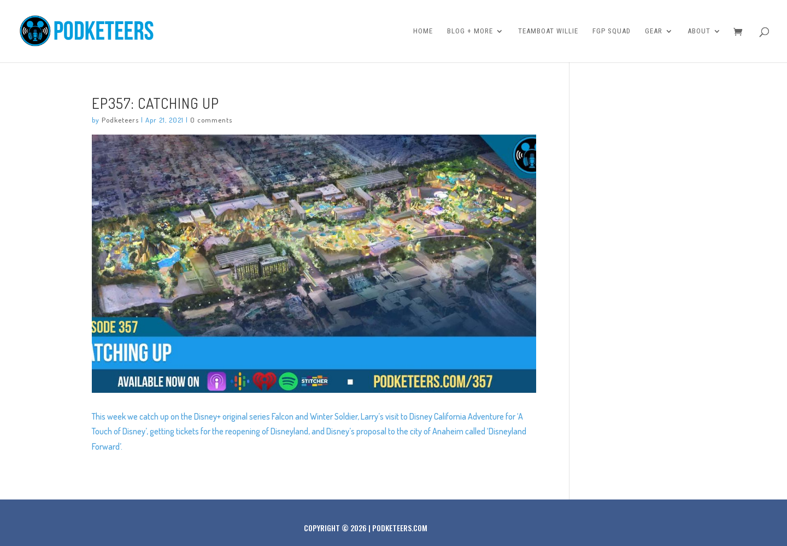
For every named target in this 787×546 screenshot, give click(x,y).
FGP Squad (611, 31)
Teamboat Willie (548, 31)
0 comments (211, 119)
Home (423, 31)
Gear (653, 31)
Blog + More (470, 31)
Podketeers (120, 119)
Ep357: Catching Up (155, 103)
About (699, 31)
